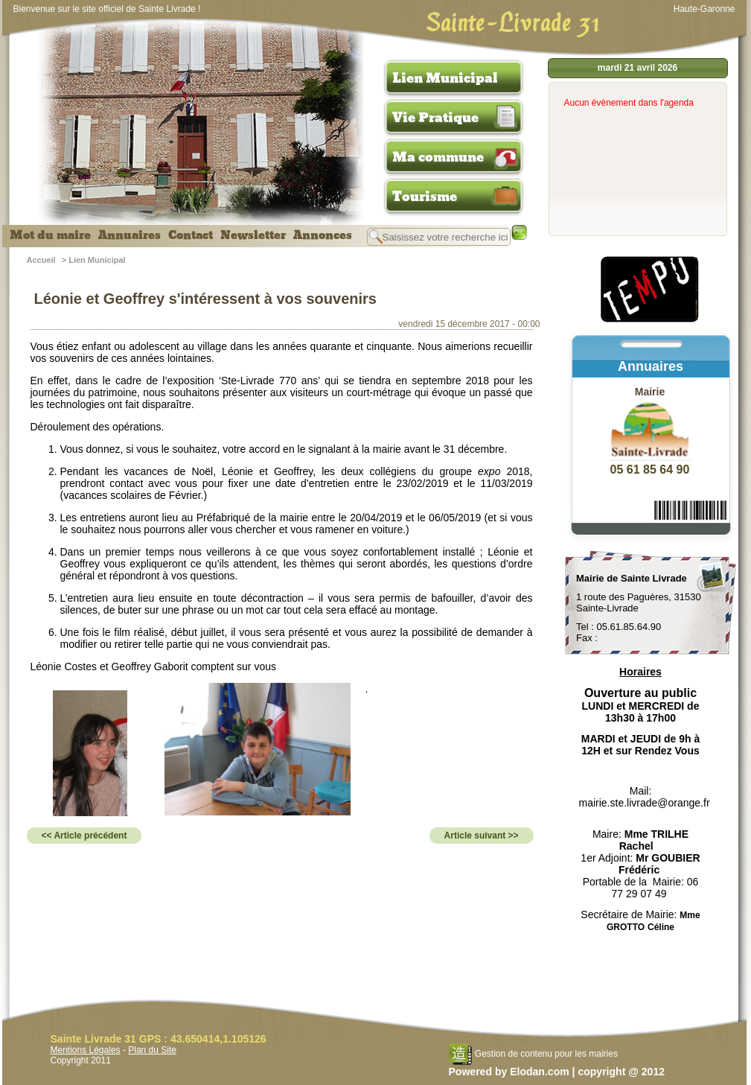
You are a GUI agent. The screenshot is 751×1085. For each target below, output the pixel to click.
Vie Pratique (435, 117)
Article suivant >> (481, 835)
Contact (190, 235)
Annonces (322, 235)
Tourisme (424, 196)
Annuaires (129, 235)
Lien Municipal (445, 78)
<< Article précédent (84, 835)
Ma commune (438, 157)
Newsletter (253, 235)
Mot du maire (50, 235)
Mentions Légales (86, 1050)
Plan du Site (152, 1050)
